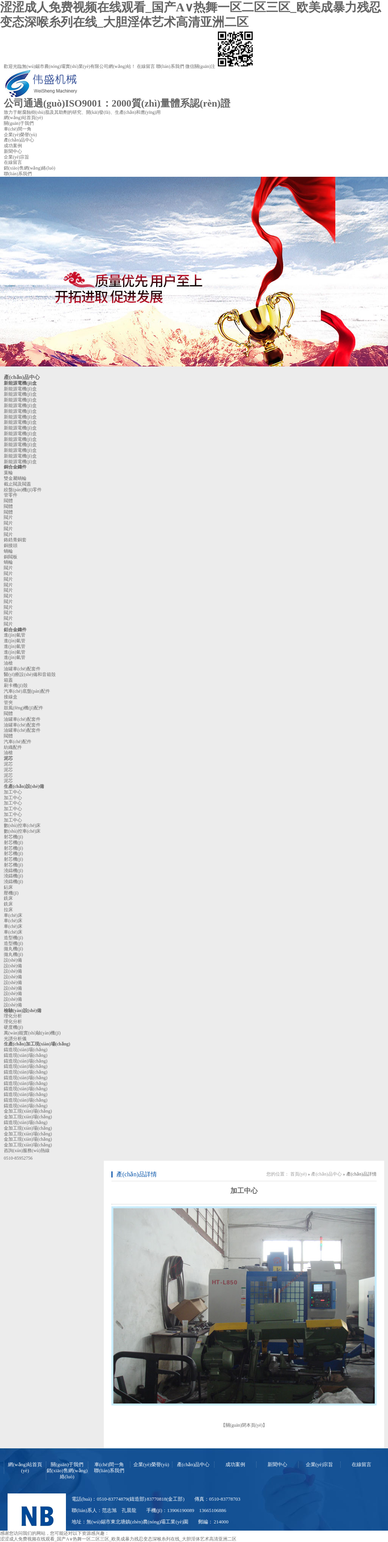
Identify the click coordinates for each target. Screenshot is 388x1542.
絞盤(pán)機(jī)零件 (23, 489)
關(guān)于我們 (19, 123)
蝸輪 (8, 551)
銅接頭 (10, 545)
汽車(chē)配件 (17, 741)
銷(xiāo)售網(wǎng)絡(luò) (29, 168)
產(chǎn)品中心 (19, 140)
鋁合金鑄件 (15, 629)
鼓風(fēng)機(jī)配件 (23, 707)
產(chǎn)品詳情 (136, 1174)
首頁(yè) (298, 1174)
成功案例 (13, 145)
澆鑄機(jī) (13, 870)
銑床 (8, 898)
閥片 (8, 517)
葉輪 (8, 472)
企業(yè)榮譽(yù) (20, 134)
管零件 (10, 495)
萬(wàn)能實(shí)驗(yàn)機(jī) (32, 1033)
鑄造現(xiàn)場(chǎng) (25, 1049)
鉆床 (8, 887)
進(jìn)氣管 (14, 635)
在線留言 (146, 66)
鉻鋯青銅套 (15, 539)
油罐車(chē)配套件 (22, 668)
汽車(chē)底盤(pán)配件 (27, 691)
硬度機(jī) (13, 1027)
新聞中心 (13, 151)
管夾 (8, 702)
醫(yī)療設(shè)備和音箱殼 (30, 674)
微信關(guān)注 (219, 66)
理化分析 (13, 1016)
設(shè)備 (13, 960)
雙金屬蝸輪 (15, 478)
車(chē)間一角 (17, 129)
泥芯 (8, 758)
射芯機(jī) (13, 836)
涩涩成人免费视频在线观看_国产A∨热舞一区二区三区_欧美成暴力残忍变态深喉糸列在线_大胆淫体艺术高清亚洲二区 (118, 1539)
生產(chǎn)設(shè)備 (24, 786)
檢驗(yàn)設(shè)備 (22, 1010)
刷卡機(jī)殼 (16, 685)
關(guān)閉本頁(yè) (244, 1425)
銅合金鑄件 (15, 467)
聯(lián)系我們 (170, 66)
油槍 (8, 663)
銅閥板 (10, 557)
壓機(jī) (11, 893)
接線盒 (10, 696)
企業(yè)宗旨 (16, 157)
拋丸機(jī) (13, 948)
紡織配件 (13, 747)
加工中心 (13, 792)
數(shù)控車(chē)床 (22, 825)
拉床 (8, 909)
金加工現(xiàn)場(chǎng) (28, 1111)
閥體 (8, 500)
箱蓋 (8, 680)
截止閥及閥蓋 (17, 484)
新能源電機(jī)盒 (20, 383)
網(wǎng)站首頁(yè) (23, 117)
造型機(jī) (13, 937)
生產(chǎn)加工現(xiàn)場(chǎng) (37, 1044)
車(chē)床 (13, 915)
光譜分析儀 (15, 1038)
